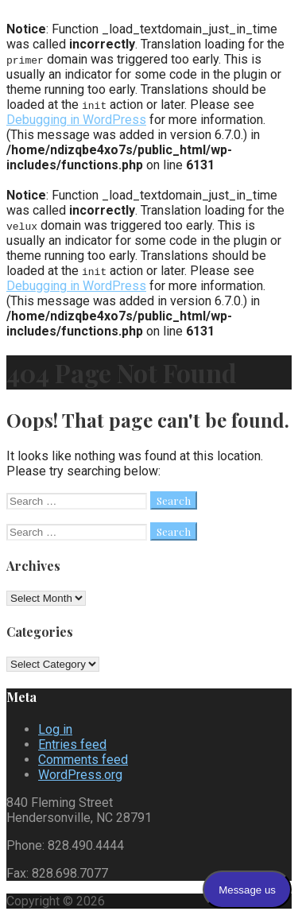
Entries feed (72, 744)
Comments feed (83, 759)
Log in (55, 729)
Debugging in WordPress (76, 119)
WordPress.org (80, 774)
